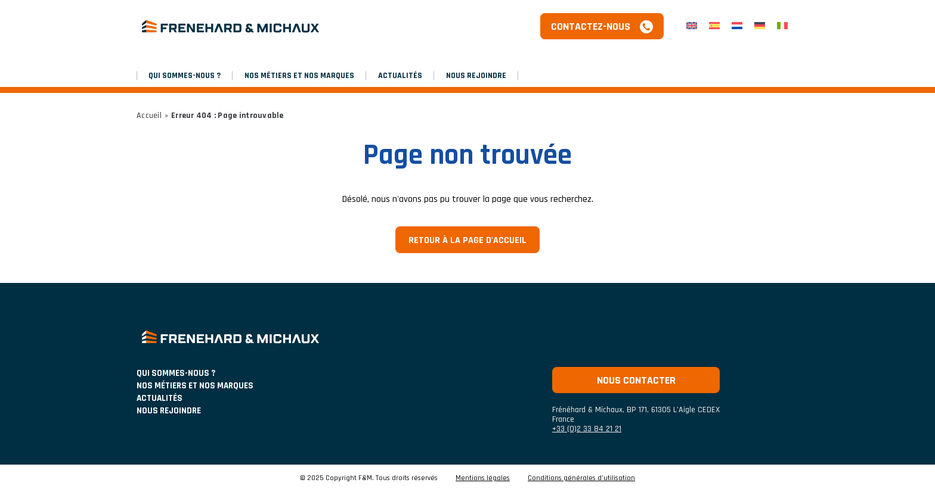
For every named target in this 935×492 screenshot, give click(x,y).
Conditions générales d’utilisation (581, 478)
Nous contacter (636, 380)
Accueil (149, 115)
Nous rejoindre (476, 75)
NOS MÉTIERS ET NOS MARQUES (299, 75)
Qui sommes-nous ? (184, 75)
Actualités (400, 75)
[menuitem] (691, 26)
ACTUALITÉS (159, 398)
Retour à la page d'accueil (467, 240)
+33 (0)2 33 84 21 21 (586, 429)
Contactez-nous (590, 26)
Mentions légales (483, 478)
